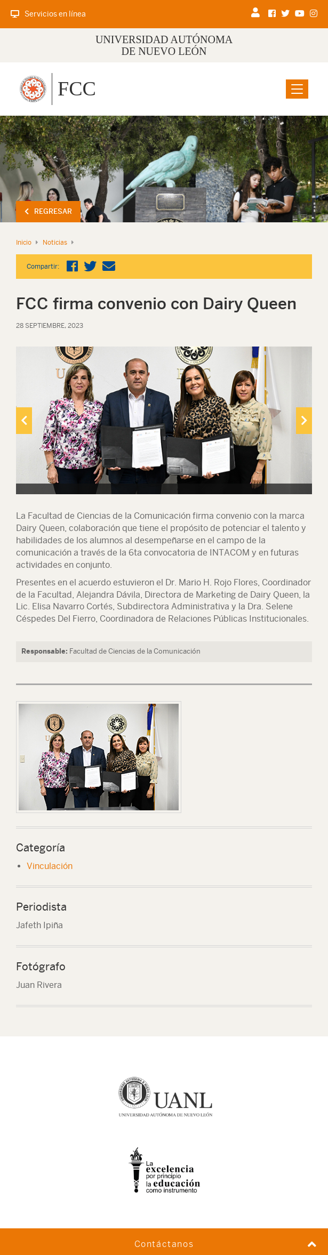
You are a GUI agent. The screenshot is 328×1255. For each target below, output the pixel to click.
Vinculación (50, 866)
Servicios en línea (48, 14)
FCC (77, 88)
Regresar (48, 211)
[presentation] (24, 420)
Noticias (55, 242)
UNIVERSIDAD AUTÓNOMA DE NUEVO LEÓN (164, 45)
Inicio (23, 242)
